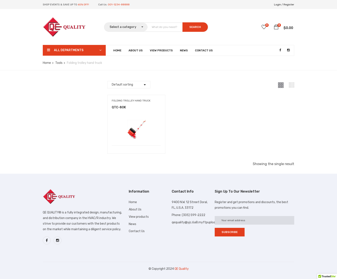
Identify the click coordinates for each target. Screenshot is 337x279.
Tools (59, 63)
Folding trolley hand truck (131, 100)
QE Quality (182, 269)
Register (288, 4)
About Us (136, 50)
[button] (276, 28)
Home (117, 50)
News (184, 50)
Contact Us (204, 50)
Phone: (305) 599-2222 (188, 215)
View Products (161, 50)
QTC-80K (119, 107)
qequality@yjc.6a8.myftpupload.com (198, 222)
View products (139, 217)
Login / (278, 4)
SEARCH (195, 27)
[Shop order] (128, 84)
